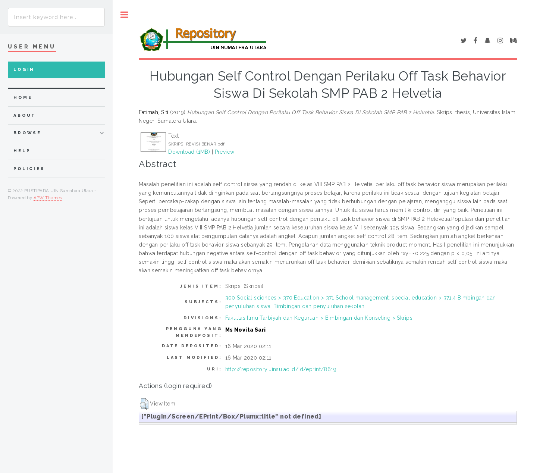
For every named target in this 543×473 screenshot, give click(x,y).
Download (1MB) (189, 152)
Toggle (124, 14)
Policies (29, 168)
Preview (225, 152)
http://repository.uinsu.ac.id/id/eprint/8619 (280, 369)
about (24, 115)
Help (21, 150)
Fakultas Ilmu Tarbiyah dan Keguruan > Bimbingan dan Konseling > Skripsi (319, 318)
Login (24, 69)
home (22, 97)
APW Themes (48, 197)
